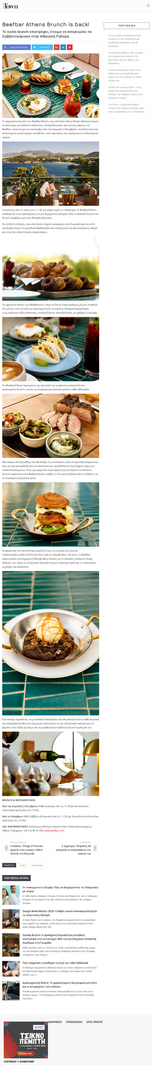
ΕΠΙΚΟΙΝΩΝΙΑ (74, 1022)
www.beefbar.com (54, 830)
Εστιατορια (37, 865)
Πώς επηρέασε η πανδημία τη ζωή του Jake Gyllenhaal (55, 962)
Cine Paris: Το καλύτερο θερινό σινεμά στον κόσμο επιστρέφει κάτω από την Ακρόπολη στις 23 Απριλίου (126, 108)
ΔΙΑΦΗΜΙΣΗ (55, 1022)
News (23, 865)
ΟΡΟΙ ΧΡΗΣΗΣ (94, 1022)
